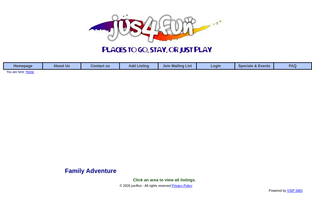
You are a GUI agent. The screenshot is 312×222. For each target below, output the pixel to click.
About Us (61, 66)
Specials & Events (254, 66)
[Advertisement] (164, 118)
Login (216, 66)
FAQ (293, 66)
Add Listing (139, 66)
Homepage (23, 66)
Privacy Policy (182, 185)
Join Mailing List (177, 66)
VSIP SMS (294, 190)
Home (30, 72)
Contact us (100, 66)
